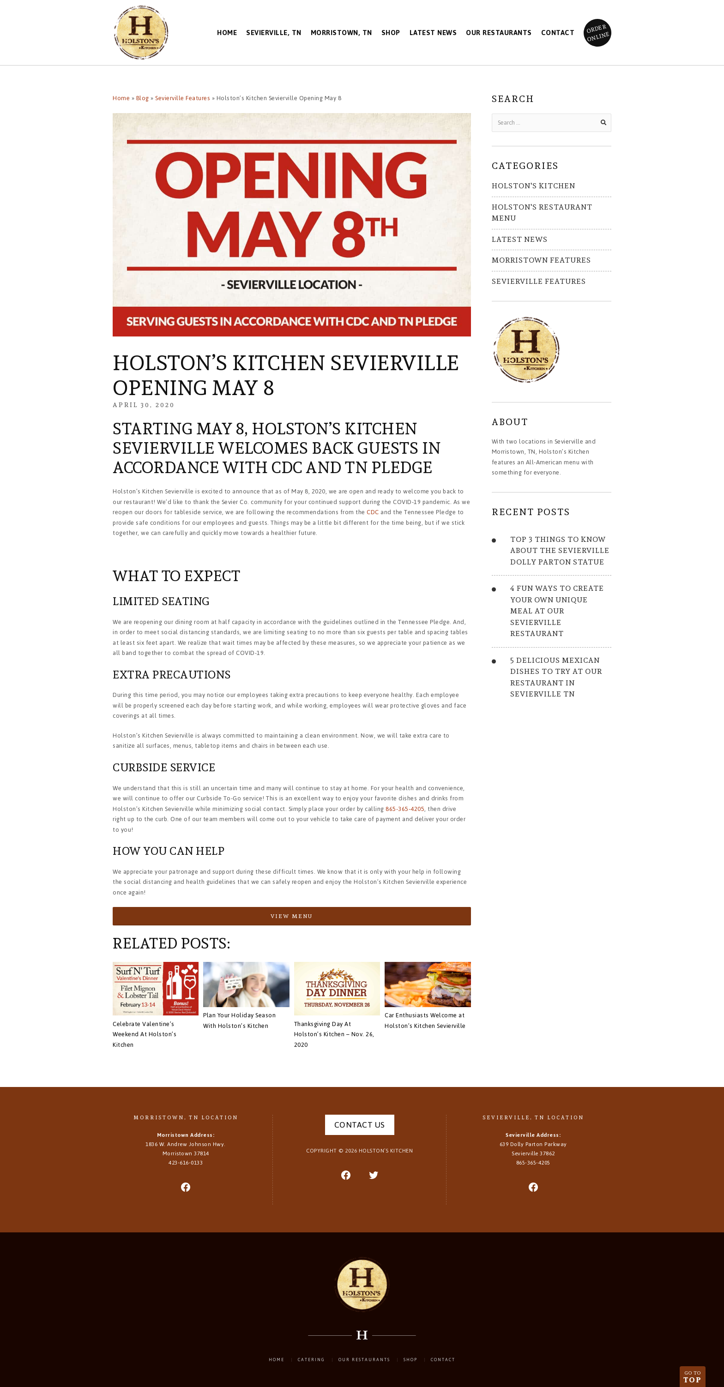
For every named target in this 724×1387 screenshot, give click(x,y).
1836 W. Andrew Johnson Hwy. (185, 1149)
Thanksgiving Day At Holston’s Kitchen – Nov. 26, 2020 (334, 1034)
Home (227, 33)
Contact (558, 33)
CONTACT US (359, 1125)
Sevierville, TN (274, 33)
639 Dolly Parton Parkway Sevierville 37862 (533, 1149)
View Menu (292, 916)
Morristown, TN (341, 33)
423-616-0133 (186, 1163)
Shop (390, 33)
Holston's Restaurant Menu (542, 212)
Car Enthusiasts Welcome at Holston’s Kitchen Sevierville (425, 1020)
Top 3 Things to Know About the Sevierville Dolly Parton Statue (559, 551)
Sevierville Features (182, 98)
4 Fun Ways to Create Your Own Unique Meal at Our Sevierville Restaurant (557, 610)
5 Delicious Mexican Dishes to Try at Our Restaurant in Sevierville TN (556, 677)
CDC (373, 512)
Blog (142, 98)
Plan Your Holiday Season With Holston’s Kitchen (239, 1020)
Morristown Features (541, 260)
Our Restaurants (499, 33)
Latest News (433, 33)
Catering (311, 1360)
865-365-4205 (405, 809)
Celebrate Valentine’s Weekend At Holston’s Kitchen (144, 1034)
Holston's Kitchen (533, 186)
